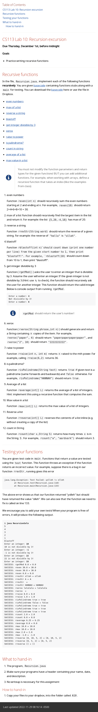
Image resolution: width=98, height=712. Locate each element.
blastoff (11, 119)
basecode (39, 85)
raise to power (14, 137)
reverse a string (15, 113)
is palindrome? (15, 142)
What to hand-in (12, 22)
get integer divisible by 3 (20, 125)
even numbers (14, 101)
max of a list (13, 107)
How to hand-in (15, 26)
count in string (14, 148)
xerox (9, 131)
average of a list (16, 154)
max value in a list (17, 160)
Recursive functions (14, 13)
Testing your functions (15, 18)
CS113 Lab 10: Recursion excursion (23, 9)
